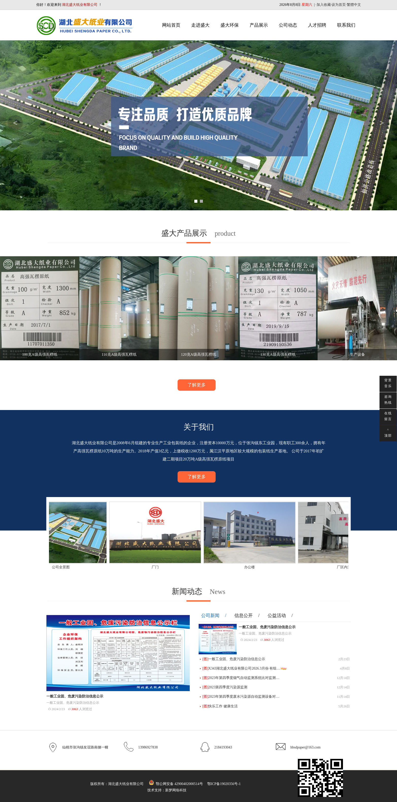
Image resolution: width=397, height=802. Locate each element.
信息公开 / (247, 615)
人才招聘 (317, 25)
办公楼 (266, 567)
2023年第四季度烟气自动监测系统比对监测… (243, 678)
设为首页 (339, 5)
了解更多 (196, 384)
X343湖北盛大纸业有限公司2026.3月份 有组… (244, 668)
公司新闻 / (214, 615)
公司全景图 (78, 567)
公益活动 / (280, 615)
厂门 (172, 567)
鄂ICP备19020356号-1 (223, 784)
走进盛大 (200, 25)
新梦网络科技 (175, 790)
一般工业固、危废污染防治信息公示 (74, 696)
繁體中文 (354, 5)
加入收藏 (324, 5)
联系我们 (346, 25)
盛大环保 (229, 25)
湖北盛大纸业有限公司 (126, 784)
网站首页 (171, 25)
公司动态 (288, 25)
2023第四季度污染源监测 (227, 687)
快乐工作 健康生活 (223, 706)
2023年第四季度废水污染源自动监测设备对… (243, 696)
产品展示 (259, 25)
